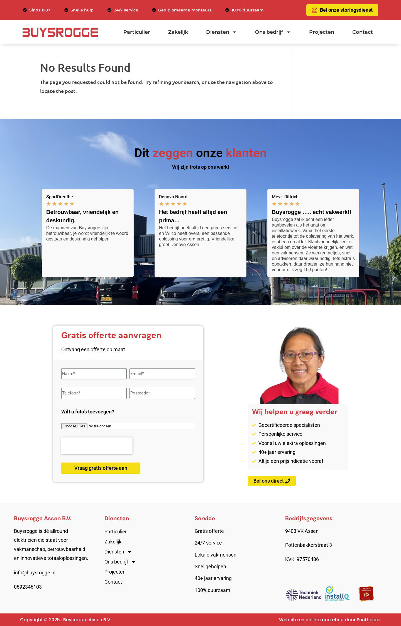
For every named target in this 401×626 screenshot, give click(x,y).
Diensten (221, 32)
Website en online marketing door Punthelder (330, 620)
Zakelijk (178, 32)
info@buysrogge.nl (34, 573)
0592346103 (28, 587)
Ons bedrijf (273, 32)
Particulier (136, 32)
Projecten (321, 32)
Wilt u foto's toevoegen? (87, 412)
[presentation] (97, 445)
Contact (362, 32)
